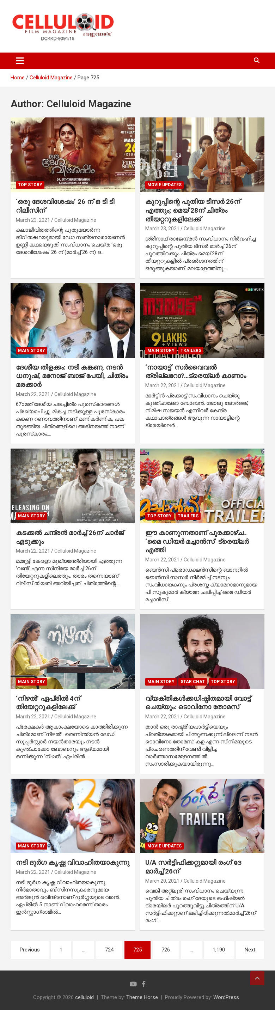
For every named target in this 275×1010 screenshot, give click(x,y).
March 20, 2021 (162, 881)
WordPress (226, 997)
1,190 (219, 950)
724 (109, 950)
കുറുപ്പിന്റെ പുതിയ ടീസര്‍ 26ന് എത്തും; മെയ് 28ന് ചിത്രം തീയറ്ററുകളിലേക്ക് (192, 210)
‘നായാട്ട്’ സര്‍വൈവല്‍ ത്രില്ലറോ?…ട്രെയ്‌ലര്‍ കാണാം (195, 371)
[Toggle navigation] (20, 61)
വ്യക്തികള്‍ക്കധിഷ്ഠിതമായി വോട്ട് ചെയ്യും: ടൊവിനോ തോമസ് (198, 702)
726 (165, 950)
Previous (30, 950)
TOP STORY (30, 184)
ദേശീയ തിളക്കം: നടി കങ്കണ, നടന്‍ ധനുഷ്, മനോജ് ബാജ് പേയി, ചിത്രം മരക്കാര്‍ (72, 376)
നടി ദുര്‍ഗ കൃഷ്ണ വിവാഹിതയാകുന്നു (72, 862)
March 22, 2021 (33, 394)
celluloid (84, 997)
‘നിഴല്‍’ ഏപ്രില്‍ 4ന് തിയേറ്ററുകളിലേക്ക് (48, 702)
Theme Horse (142, 997)
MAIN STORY (31, 350)
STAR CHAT (193, 681)
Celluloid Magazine (75, 220)
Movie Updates (164, 184)
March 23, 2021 (33, 220)
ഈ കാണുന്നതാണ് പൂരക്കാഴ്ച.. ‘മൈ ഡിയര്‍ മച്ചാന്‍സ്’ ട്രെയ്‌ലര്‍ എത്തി (197, 541)
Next (250, 950)
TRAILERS (191, 350)
